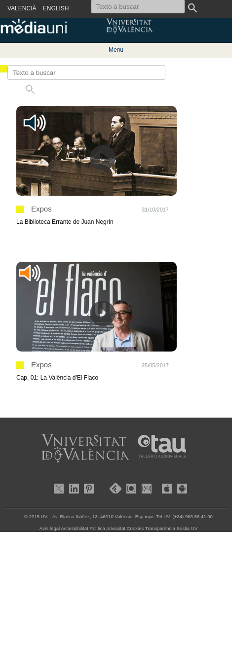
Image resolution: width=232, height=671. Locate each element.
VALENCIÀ (21, 8)
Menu (116, 49)
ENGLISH (56, 8)
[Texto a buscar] (86, 72)
